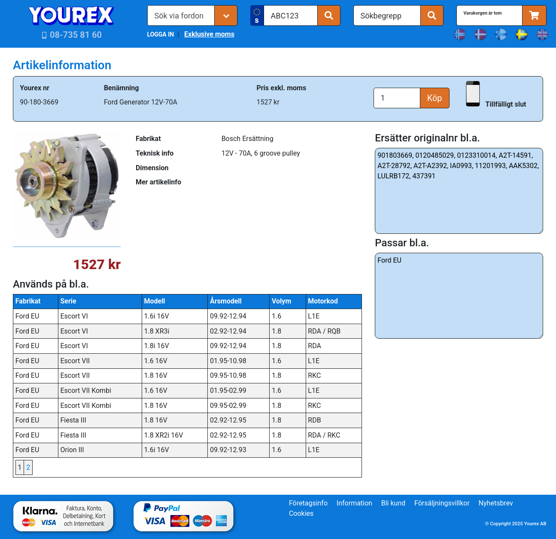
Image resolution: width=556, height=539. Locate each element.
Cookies (301, 513)
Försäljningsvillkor (442, 503)
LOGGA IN (160, 34)
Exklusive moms (209, 34)
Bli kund (393, 503)
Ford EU (459, 296)
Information (354, 503)
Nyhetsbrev (496, 503)
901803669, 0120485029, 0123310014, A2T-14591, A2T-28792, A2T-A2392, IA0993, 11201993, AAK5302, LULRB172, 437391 (459, 191)
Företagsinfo (308, 503)
